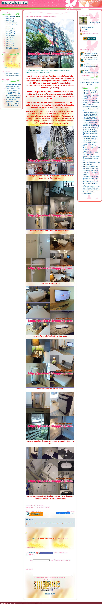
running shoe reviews (12, 50)
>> (18, 58)
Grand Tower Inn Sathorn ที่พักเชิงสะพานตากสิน (12, 95)
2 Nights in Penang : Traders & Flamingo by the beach (91, 189)
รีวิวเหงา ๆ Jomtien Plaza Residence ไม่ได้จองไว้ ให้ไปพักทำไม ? (91, 148)
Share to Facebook (63, 510)
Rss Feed (84, 30)
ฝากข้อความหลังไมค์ (87, 28)
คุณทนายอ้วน (70, 520)
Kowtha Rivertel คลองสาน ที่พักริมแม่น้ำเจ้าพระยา (12, 90)
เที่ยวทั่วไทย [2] (10, 43)
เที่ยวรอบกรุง (9, 38)
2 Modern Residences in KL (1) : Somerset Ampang (92, 114)
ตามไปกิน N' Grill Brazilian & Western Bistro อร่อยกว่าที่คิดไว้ (92, 109)
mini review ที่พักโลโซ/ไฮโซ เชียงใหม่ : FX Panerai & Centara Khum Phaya (92, 123)
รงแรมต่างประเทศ (11, 24)
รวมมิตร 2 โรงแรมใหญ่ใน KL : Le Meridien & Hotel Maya (91, 184)
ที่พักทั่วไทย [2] (10, 22)
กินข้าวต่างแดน (10, 36)
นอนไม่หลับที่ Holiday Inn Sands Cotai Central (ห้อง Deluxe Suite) (91, 139)
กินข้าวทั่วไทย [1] (10, 32)
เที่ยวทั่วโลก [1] (10, 45)
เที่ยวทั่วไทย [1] (10, 41)
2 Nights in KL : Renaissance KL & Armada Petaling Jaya (91, 96)
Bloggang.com (88, 196)
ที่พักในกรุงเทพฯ (10, 16)
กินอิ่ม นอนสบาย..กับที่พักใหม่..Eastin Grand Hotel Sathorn (91, 133)
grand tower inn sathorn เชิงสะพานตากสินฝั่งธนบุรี (12, 77)
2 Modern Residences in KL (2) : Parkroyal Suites (92, 117)
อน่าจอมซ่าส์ (32, 534)
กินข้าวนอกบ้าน (10, 30)
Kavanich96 (32, 548)
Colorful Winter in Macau (91, 119)
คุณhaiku (37, 520)
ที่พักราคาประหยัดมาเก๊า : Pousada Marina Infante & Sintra (91, 179)
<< (3, 58)
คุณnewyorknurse (61, 520)
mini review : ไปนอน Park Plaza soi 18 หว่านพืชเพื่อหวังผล (91, 173)
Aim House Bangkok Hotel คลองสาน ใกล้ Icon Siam (11, 106)
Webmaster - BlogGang (90, 80)
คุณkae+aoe (52, 520)
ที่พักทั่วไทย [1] (10, 20)
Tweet (72, 510)
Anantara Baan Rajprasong (91, 126)
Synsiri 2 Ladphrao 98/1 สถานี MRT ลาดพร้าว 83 (12, 101)
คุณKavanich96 (44, 520)
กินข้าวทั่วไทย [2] (10, 34)
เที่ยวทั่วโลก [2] (10, 47)
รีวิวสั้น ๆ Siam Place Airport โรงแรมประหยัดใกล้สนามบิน (92, 159)
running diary (9, 48)
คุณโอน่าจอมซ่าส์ (29, 520)
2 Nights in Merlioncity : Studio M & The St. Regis (91, 92)
